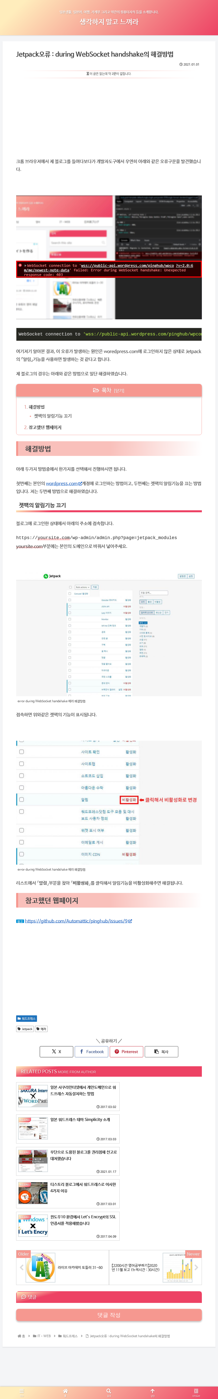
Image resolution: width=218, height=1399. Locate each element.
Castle (121, 1375)
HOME (31, 1375)
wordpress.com (64, 483)
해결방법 (37, 407)
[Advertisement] (109, 116)
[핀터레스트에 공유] (125, 1051)
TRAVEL (84, 1375)
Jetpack (25, 1028)
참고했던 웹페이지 (45, 427)
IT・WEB (138, 1375)
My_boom (103, 1375)
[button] (156, 1051)
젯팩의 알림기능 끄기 (53, 416)
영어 (165, 1375)
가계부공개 (48, 1375)
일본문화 (67, 1375)
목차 (106, 390)
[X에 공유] (62, 1051)
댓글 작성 (109, 1250)
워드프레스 (27, 1018)
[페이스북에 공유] (93, 1051)
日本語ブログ (182, 1375)
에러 (41, 1028)
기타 (154, 1375)
